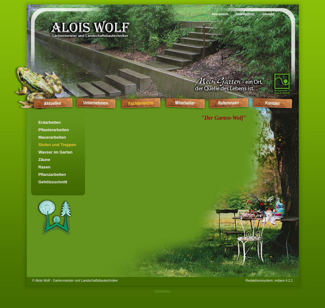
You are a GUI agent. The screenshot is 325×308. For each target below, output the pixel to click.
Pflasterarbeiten (53, 129)
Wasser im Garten (55, 152)
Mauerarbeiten (52, 137)
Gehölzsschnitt (52, 182)
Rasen (44, 167)
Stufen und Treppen (57, 144)
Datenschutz (245, 14)
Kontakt (272, 103)
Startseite (52, 103)
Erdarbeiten (49, 122)
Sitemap (268, 14)
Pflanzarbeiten (52, 174)
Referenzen (229, 103)
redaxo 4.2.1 (283, 280)
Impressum (220, 14)
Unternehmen (96, 103)
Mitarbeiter (185, 103)
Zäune (44, 159)
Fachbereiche (140, 103)
